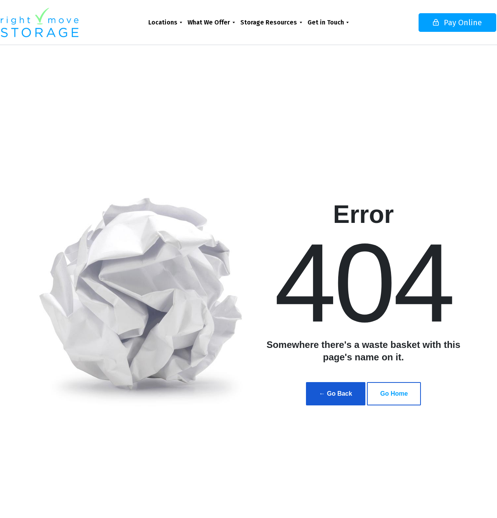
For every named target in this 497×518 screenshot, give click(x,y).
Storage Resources (268, 22)
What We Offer (209, 22)
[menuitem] (165, 22)
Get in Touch (326, 22)
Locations (162, 22)
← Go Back (335, 393)
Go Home (394, 393)
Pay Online (433, 22)
